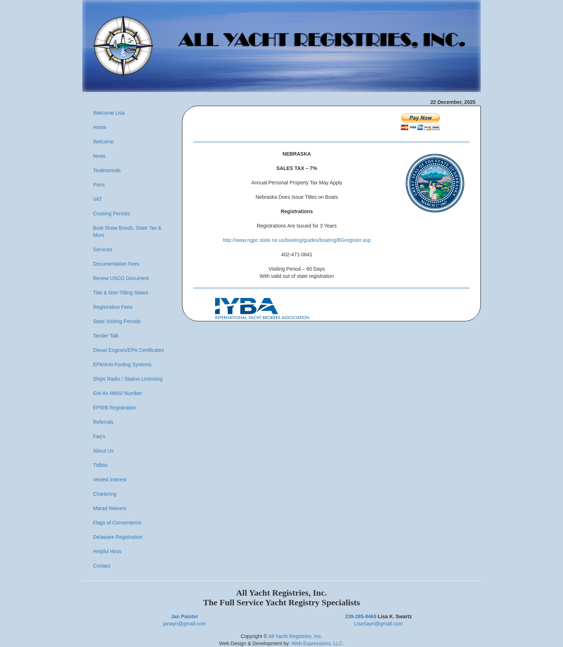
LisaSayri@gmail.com (378, 624)
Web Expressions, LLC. (318, 643)
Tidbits (100, 465)
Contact (101, 566)
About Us (103, 451)
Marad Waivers (110, 508)
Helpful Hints (107, 551)
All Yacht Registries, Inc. (295, 636)
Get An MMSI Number (117, 393)
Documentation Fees (116, 264)
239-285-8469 (360, 616)
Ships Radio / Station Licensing (128, 379)
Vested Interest (109, 479)
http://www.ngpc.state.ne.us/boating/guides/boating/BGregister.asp (297, 240)
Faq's (99, 436)
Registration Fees (112, 307)
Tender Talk (105, 336)
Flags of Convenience (117, 523)
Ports (99, 185)
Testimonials (107, 170)
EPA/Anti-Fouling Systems (122, 364)
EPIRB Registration (114, 407)
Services (102, 249)
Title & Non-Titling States (120, 292)
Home (99, 127)
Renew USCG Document (121, 278)
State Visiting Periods (117, 321)
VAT (97, 199)
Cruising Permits (111, 213)
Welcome (103, 141)
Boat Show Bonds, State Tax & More (127, 231)
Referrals (103, 422)
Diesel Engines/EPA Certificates (128, 350)
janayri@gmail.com (184, 624)
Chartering (104, 494)
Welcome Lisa (109, 113)
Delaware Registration (118, 537)
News (99, 156)
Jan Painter (184, 616)
